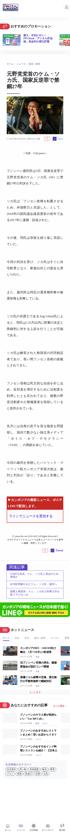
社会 (37, 657)
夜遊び (28, 773)
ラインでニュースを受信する (31, 516)
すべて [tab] (6, 638)
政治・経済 (34, 64)
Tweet (60, 139)
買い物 (22, 769)
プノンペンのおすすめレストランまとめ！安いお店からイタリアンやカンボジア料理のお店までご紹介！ (38, 733)
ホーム (10, 64)
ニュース (21, 64)
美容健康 (34, 769)
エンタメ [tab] (55, 638)
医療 (19, 773)
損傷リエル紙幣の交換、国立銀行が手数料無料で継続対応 (38, 679)
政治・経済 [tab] (39, 638)
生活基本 (11, 769)
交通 (37, 773)
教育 (52, 769)
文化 (45, 773)
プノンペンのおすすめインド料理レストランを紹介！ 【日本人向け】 (38, 748)
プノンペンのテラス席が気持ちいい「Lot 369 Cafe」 (38, 716)
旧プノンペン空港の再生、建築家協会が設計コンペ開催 (38, 664)
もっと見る (35, 692)
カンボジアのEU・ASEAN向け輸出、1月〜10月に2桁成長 (38, 650)
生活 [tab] (26, 638)
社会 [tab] (17, 638)
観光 (37, 723)
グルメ (45, 723)
